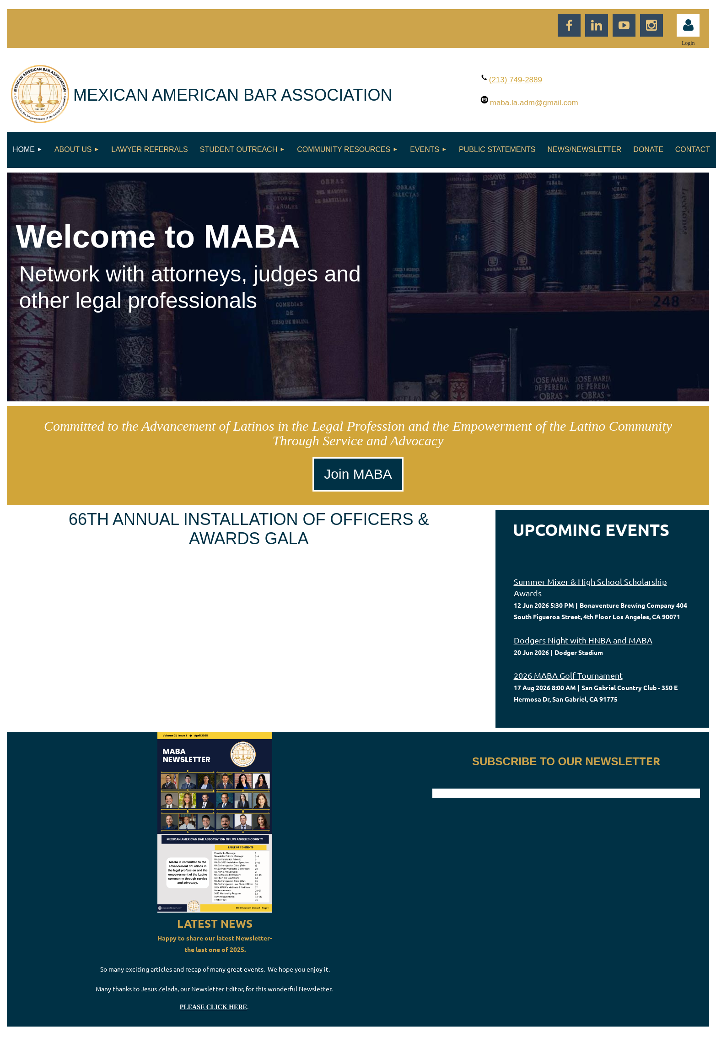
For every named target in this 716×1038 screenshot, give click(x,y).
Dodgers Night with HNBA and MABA (583, 640)
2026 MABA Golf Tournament (568, 675)
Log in (688, 25)
